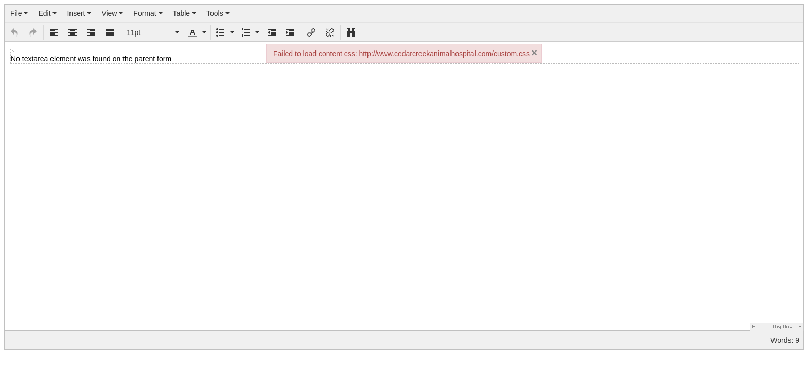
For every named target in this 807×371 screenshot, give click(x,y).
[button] (14, 32)
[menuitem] (19, 13)
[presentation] (19, 13)
